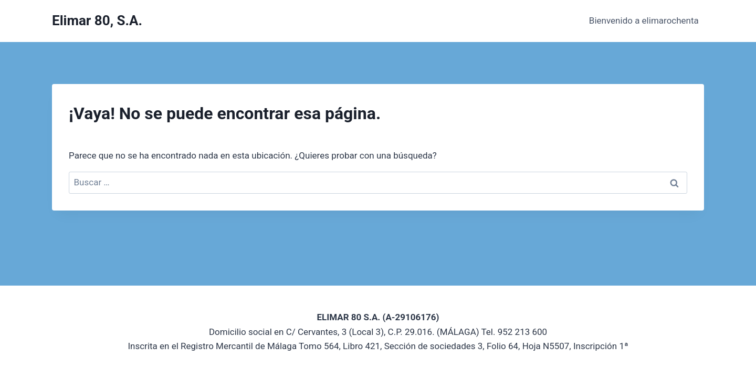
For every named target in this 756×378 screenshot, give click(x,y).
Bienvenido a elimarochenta (644, 20)
